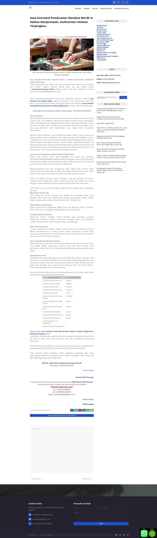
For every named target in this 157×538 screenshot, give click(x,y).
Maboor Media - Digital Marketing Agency (65, 534)
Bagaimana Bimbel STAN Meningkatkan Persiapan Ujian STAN (111, 137)
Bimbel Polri (55, 2)
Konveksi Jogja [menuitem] (106, 8)
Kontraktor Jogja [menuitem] (121, 8)
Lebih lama (87, 478)
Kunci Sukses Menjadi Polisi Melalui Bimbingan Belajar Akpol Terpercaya (109, 144)
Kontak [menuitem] (95, 8)
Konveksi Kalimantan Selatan (41, 410)
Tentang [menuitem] (78, 8)
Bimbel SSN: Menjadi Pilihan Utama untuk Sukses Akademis (111, 163)
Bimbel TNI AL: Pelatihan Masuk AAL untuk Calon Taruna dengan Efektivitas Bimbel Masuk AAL (112, 130)
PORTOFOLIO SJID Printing (82, 382)
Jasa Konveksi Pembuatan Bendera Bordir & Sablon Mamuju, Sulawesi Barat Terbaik (111, 156)
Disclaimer (90, 534)
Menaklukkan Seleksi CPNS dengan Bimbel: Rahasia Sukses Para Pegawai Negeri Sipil (110, 170)
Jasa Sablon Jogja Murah (105, 123)
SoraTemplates (39, 534)
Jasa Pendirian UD (44, 2)
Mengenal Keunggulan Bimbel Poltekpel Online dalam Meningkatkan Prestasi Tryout (111, 110)
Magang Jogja (32, 2)
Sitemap (109, 534)
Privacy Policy (82, 534)
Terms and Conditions (100, 534)
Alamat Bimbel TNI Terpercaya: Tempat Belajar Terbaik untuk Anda (110, 150)
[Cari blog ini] (107, 98)
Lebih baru (36, 478)
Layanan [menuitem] (87, 8)
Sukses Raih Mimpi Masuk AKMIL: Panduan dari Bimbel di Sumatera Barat (110, 118)
